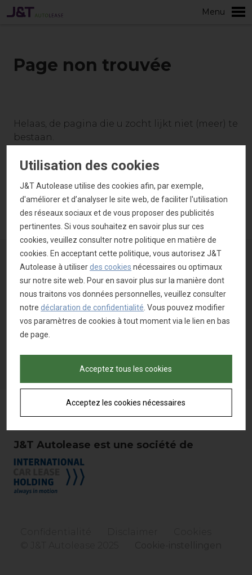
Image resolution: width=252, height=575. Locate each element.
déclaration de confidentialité (92, 307)
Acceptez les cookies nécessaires (125, 402)
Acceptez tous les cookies (125, 368)
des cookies (110, 266)
